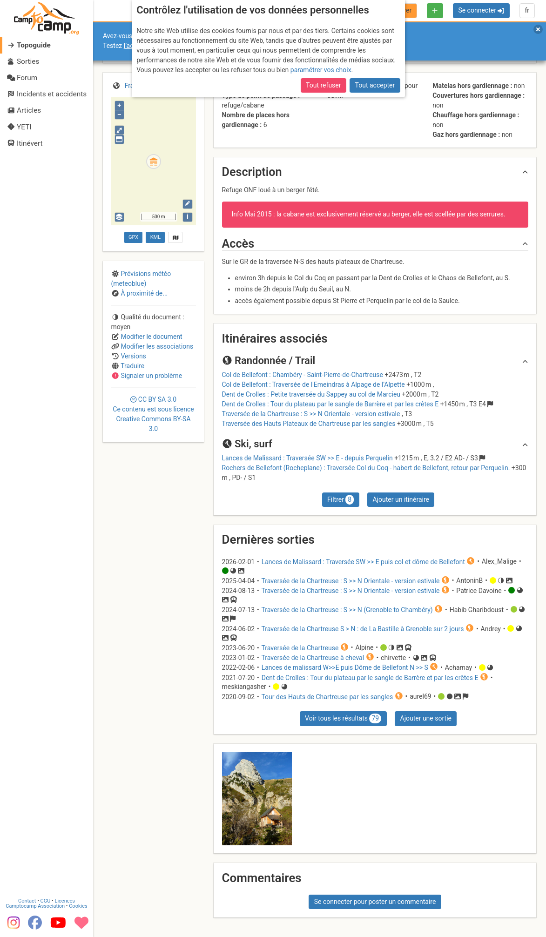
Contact (27, 897)
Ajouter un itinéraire (401, 499)
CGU (45, 897)
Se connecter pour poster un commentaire (375, 901)
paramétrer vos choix (320, 70)
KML (155, 237)
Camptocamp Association (35, 902)
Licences (65, 897)
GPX (133, 237)
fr (527, 10)
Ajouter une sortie (426, 718)
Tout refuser (323, 85)
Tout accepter (375, 85)
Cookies (78, 902)
